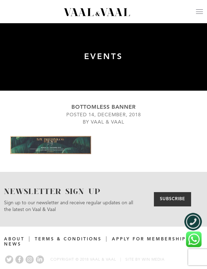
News (12, 244)
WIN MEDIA (153, 259)
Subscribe (172, 199)
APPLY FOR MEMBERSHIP (149, 239)
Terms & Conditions (68, 239)
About (14, 239)
